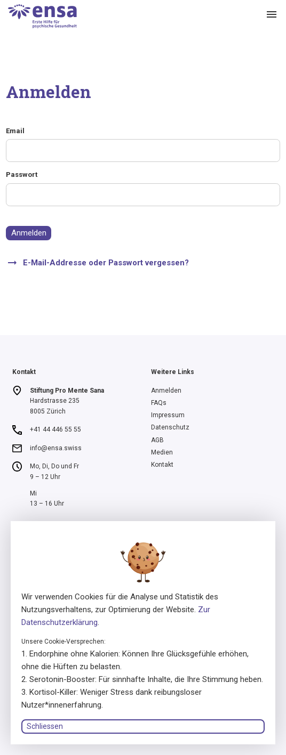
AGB (157, 440)
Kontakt (162, 464)
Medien (162, 452)
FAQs (158, 403)
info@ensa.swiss (56, 448)
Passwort (21, 174)
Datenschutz (170, 427)
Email (15, 131)
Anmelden (28, 233)
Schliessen (45, 726)
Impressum (168, 415)
